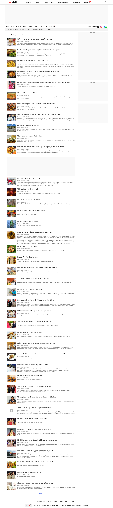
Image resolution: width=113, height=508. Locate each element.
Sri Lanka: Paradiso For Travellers (28, 125)
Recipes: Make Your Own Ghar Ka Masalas (31, 210)
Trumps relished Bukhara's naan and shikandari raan (35, 322)
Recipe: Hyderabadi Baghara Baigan (29, 375)
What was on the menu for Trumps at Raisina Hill (34, 386)
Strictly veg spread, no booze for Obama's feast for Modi (36, 343)
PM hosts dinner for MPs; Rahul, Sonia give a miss (34, 311)
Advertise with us (45, 505)
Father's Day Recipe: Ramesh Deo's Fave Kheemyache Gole (37, 268)
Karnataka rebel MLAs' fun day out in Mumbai (32, 365)
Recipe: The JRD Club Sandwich (28, 257)
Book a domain (49, 501)
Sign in (106, 1)
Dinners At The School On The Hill (28, 200)
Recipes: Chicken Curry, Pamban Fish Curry (32, 418)
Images (22, 29)
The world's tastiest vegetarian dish (29, 136)
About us (74, 505)
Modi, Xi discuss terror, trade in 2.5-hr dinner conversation (37, 440)
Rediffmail (28, 2)
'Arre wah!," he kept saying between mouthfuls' (33, 278)
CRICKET (30, 26)
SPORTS (37, 26)
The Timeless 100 (72, 501)
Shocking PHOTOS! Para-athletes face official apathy (35, 483)
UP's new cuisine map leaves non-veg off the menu (34, 39)
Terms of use (79, 505)
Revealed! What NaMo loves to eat (29, 472)
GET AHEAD (44, 26)
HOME (7, 26)
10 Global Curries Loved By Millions (29, 93)
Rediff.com (38, 505)
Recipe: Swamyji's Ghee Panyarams (29, 332)
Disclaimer (52, 505)
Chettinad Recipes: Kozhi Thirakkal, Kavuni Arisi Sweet (36, 104)
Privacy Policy (58, 505)
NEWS (12, 26)
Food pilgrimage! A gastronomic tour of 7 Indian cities (35, 461)
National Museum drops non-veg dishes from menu (34, 232)
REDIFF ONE (52, 26)
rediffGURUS (76, 2)
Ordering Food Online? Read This (28, 178)
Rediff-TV (87, 2)
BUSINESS (18, 26)
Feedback (69, 505)
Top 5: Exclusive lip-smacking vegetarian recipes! (34, 408)
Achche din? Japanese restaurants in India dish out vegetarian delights (41, 354)
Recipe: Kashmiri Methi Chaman (28, 221)
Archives (48, 29)
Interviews (35, 29)
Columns (27, 29)
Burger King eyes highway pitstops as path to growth (35, 451)
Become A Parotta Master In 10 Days (29, 289)
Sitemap (64, 505)
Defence (15, 29)
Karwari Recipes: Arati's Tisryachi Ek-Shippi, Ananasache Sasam (39, 71)
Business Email (63, 2)
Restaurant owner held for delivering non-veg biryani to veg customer (40, 147)
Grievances (85, 505)
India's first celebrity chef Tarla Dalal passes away (34, 429)
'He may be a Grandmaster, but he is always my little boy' (36, 397)
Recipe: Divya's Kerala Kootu (27, 246)
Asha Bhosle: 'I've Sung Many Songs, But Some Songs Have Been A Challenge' (43, 82)
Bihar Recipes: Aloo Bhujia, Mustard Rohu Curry (33, 61)
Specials (41, 29)
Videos (65, 501)
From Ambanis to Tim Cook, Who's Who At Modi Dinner (36, 300)
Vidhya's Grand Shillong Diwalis (27, 189)
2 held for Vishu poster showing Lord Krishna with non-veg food (39, 50)
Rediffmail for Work (41, 501)
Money (37, 2)
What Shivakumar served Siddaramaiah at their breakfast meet (39, 114)
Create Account (104, 3)
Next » (41, 493)
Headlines (9, 29)
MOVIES (25, 26)
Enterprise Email (49, 2)
